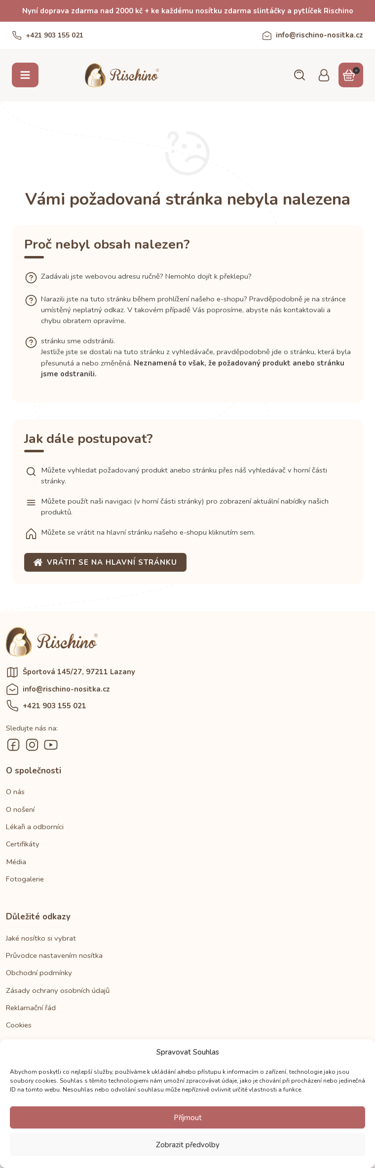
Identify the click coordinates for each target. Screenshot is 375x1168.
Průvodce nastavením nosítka (54, 955)
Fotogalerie (25, 879)
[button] (299, 75)
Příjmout (188, 1118)
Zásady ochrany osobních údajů (58, 990)
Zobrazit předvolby (188, 1145)
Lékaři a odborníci (35, 827)
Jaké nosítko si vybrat (41, 938)
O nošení (20, 809)
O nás (15, 792)
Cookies (19, 1025)
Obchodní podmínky (39, 973)
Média (16, 862)
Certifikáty (22, 844)
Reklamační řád (31, 1008)
